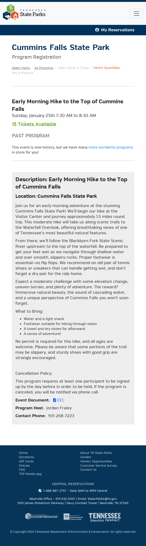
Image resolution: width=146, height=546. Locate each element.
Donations (26, 457)
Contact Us (88, 470)
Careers (85, 457)
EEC (58, 400)
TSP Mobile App (30, 474)
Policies (24, 466)
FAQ (22, 470)
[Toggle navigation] (136, 13)
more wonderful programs (111, 147)
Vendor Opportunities (96, 461)
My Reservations (114, 29)
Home (23, 453)
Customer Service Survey (98, 466)
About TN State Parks (96, 453)
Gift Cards (26, 461)
